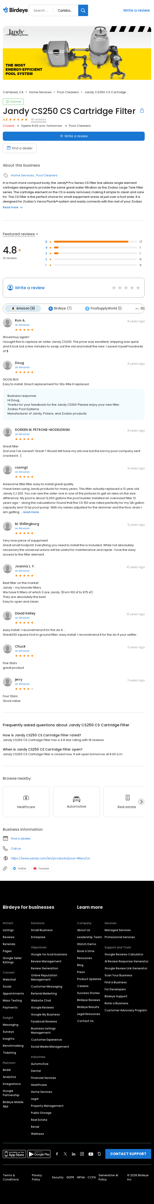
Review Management (46, 961)
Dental (36, 1071)
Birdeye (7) (60, 308)
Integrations (12, 1084)
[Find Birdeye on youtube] (91, 1154)
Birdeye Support (116, 996)
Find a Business (116, 982)
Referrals (9, 944)
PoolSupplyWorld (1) (103, 308)
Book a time (85, 951)
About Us (83, 930)
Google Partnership (11, 1093)
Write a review (136, 10)
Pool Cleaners (68, 92)
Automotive (39, 1064)
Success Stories (88, 993)
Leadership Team (89, 937)
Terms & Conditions (11, 1177)
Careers (83, 986)
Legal (34, 1099)
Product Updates (89, 979)
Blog (80, 965)
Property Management (47, 1106)
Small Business (42, 930)
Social (7, 986)
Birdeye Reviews (88, 1000)
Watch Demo (86, 944)
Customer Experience (46, 1040)
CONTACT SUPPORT (128, 1153)
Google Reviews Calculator (124, 954)
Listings (8, 930)
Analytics (9, 1077)
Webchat (9, 979)
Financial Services (43, 1078)
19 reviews (38, 119)
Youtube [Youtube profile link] (41, 868)
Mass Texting (12, 1000)
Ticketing (9, 1053)
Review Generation (44, 968)
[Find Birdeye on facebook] (57, 1154)
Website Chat (41, 1000)
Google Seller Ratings (12, 960)
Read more (13, 207)
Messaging (10, 1025)
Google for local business (49, 954)
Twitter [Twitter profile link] (19, 868)
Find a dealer (21, 838)
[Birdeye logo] (16, 10)
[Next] (141, 801)
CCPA (92, 1177)
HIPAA (81, 1177)
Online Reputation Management (44, 977)
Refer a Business (116, 1003)
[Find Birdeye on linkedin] (73, 1154)
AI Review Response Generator (126, 961)
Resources (84, 958)
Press (81, 972)
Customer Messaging (46, 986)
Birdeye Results (88, 1007)
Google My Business (45, 1014)
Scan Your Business (118, 975)
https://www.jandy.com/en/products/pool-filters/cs (50, 858)
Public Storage (41, 1113)
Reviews (8, 937)
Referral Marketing (44, 993)
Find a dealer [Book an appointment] (20, 148)
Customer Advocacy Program (126, 1010)
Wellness (37, 1134)
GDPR (70, 1177)
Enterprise (38, 937)
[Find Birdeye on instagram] (82, 1154)
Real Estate (39, 1120)
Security (58, 1177)
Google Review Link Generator (126, 968)
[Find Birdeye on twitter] (65, 1154)
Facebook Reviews (44, 1021)
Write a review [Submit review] (74, 136)
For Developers (115, 989)
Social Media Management (50, 1047)
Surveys (8, 1032)
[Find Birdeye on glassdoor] (99, 1154)
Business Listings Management (43, 1030)
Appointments (13, 993)
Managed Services (118, 930)
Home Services (40, 92)
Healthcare (39, 1085)
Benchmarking (13, 1046)
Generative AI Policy (108, 1177)
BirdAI (7, 1070)
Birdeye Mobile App (13, 1104)
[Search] (83, 10)
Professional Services (120, 937)
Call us (16, 848)
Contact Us (85, 1021)
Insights (8, 1039)
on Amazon (22, 325)
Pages (7, 951)
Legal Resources (88, 1014)
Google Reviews (42, 1007)
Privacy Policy (37, 1177)
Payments (10, 1007)
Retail (35, 1127)
